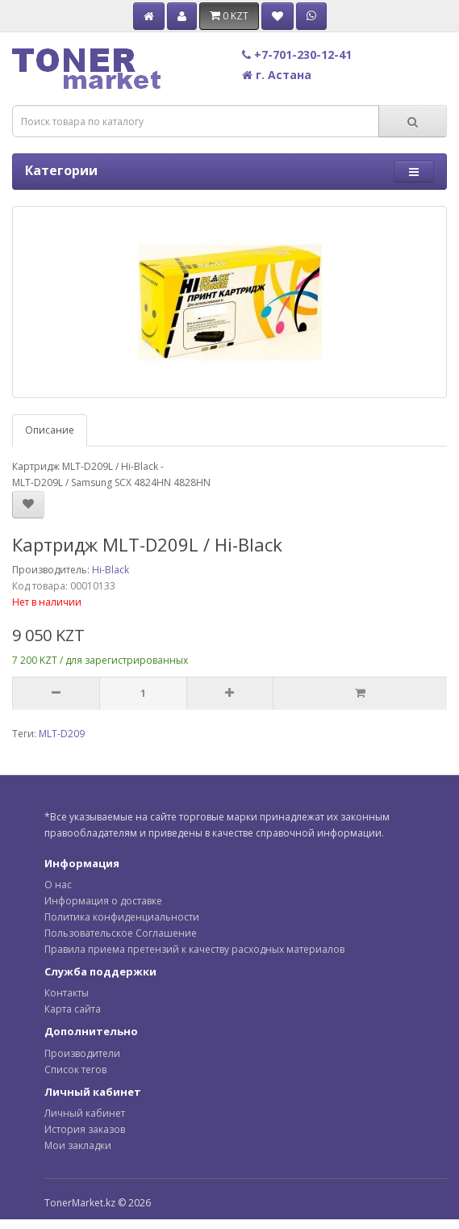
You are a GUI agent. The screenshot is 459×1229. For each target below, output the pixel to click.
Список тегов (75, 1069)
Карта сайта (72, 1009)
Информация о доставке (103, 901)
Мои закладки (77, 1145)
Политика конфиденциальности (121, 917)
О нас (58, 884)
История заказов (84, 1129)
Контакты (66, 993)
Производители (82, 1053)
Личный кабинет (84, 1113)
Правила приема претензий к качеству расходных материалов (194, 949)
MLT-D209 (62, 733)
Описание (49, 430)
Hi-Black (110, 570)
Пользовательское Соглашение (120, 933)
